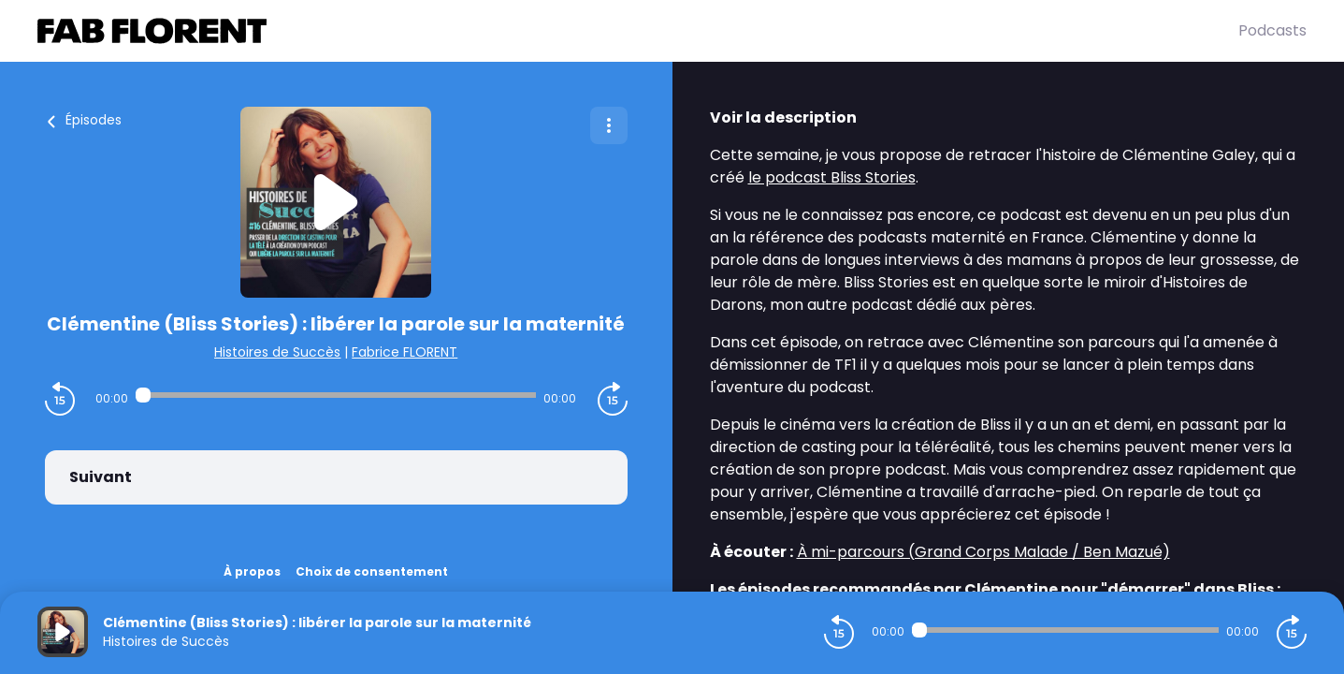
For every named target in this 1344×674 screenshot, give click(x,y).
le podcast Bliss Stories (832, 177)
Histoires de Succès (277, 352)
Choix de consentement (372, 571)
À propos (252, 571)
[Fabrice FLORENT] (637, 30)
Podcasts (1272, 30)
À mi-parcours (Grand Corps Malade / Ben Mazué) (983, 552)
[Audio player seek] (336, 395)
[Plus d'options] (609, 125)
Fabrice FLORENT (404, 352)
